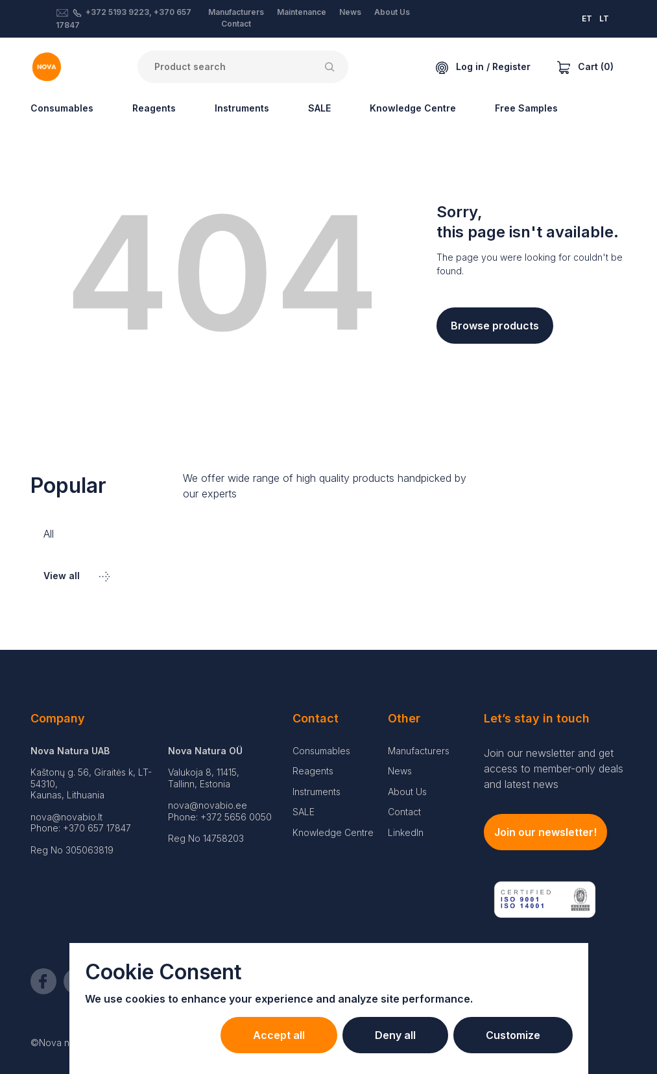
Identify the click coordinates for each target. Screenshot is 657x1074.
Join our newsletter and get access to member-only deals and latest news (553, 768)
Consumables (61, 107)
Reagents (154, 107)
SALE (319, 107)
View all (76, 575)
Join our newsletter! (545, 832)
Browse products (495, 325)
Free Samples (526, 107)
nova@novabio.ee (207, 805)
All (48, 533)
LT (604, 18)
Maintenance (301, 12)
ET (587, 18)
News (350, 12)
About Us (392, 12)
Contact (236, 24)
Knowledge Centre (413, 107)
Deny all (395, 1035)
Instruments (242, 107)
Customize (513, 1035)
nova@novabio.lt (66, 816)
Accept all (279, 1035)
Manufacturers (236, 12)
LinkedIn (406, 832)
